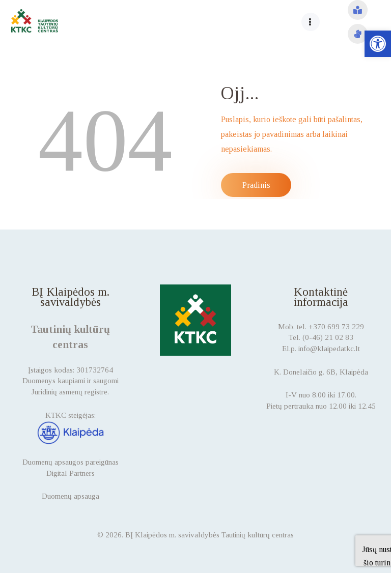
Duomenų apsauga (70, 496)
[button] (378, 44)
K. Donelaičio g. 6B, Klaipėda (321, 372)
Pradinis (256, 185)
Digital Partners (70, 473)
